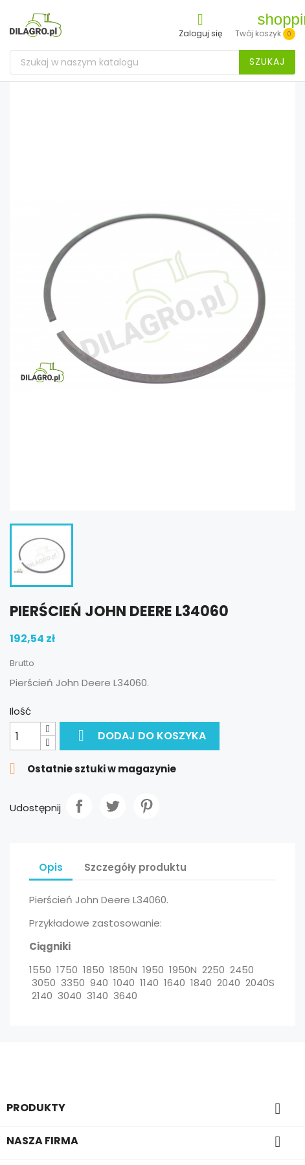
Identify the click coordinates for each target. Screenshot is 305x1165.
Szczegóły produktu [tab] (135, 867)
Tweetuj (113, 806)
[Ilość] (25, 736)
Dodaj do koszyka (139, 735)
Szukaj (267, 61)
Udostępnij (79, 806)
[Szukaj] (152, 62)
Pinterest (146, 806)
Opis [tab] (51, 867)
